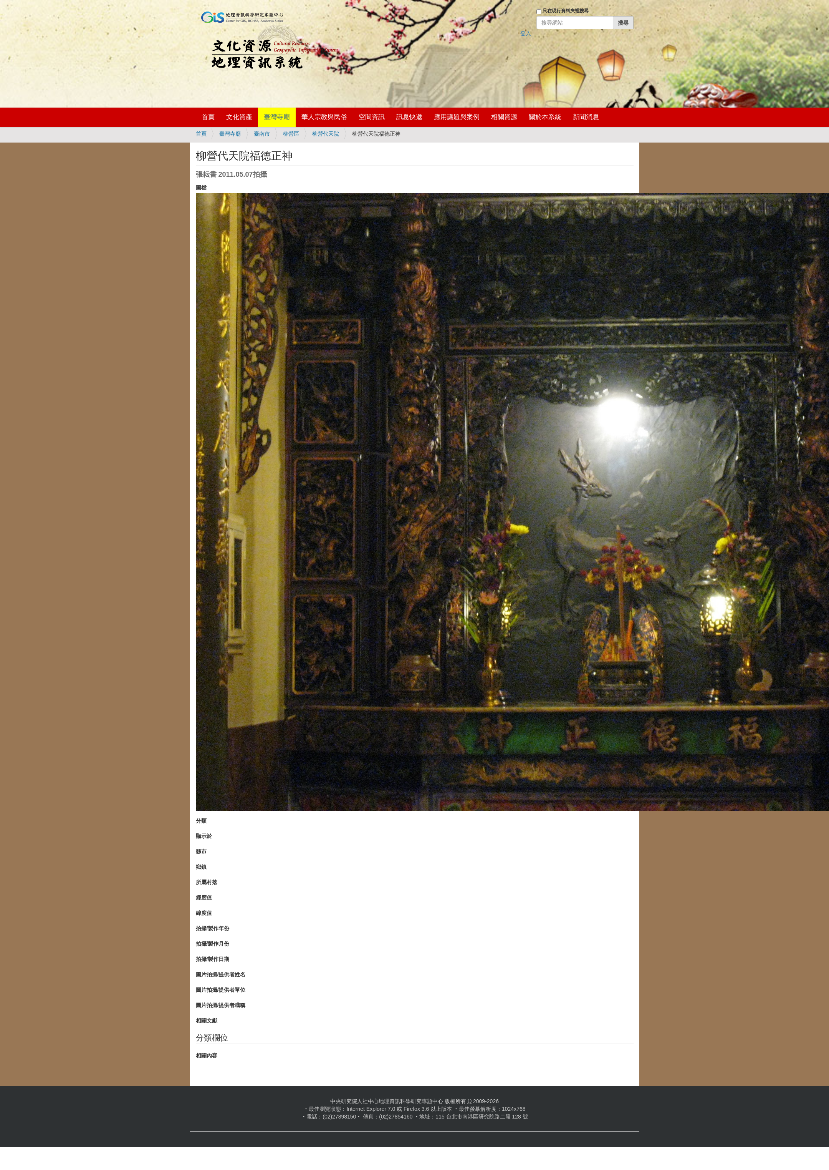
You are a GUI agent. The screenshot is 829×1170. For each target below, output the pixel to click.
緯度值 (204, 913)
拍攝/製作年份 (213, 928)
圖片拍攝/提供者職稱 (221, 1005)
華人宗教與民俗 (324, 117)
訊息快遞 (409, 117)
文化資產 (239, 117)
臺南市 (262, 134)
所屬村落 (206, 882)
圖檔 (201, 187)
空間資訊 (372, 117)
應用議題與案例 (457, 117)
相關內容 (206, 1055)
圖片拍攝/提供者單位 (221, 990)
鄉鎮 (201, 867)
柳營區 (291, 134)
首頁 (208, 117)
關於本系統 (545, 117)
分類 (201, 821)
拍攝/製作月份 (213, 944)
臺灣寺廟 (277, 117)
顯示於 (204, 836)
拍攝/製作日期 (213, 959)
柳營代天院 (325, 134)
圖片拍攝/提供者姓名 (221, 974)
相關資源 (504, 117)
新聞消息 (586, 117)
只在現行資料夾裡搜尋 (566, 10)
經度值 (204, 898)
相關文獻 (206, 1020)
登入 (525, 33)
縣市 (201, 851)
